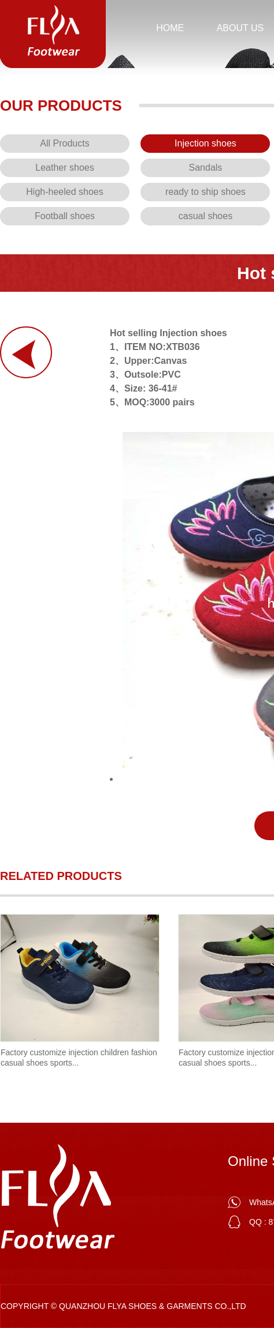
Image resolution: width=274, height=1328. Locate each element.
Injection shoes (205, 143)
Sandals (206, 167)
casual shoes (205, 216)
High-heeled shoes (64, 192)
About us (240, 28)
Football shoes (65, 216)
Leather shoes (64, 167)
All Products (64, 143)
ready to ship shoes (205, 192)
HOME (170, 28)
